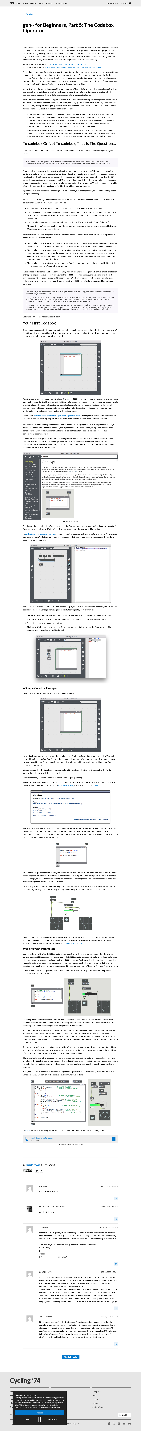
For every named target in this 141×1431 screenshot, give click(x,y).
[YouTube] (124, 1423)
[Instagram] (119, 1423)
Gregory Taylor (32, 1165)
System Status (98, 1407)
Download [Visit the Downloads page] (112, 3)
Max (12, 1391)
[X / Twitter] (114, 1423)
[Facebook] (109, 1423)
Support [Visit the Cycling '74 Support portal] (50, 3)
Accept (40, 1413)
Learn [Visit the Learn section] (33, 3)
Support (95, 1403)
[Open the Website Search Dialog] (130, 3)
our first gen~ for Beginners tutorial (40, 534)
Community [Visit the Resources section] (61, 3)
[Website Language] (124, 1415)
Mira (12, 1403)
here (96, 785)
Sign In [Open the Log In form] (123, 3)
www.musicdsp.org (66, 785)
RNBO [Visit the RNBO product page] (25, 3)
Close (27, 1419)
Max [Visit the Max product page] (18, 3)
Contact (95, 1399)
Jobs (94, 1395)
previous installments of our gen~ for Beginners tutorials (57, 415)
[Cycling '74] (12, 3)
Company (96, 1391)
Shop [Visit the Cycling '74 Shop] (40, 3)
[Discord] (129, 1423)
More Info (52, 1419)
